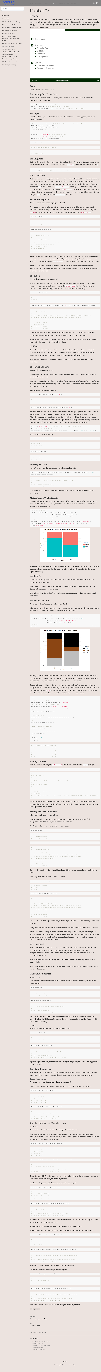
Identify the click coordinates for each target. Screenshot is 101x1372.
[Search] (94, 3)
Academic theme (66, 1364)
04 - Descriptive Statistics (9, 30)
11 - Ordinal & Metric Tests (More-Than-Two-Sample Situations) (12, 58)
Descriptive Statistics (39, 1349)
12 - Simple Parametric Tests (10, 62)
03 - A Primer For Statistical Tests (11, 27)
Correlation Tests (35, 1325)
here (52, 90)
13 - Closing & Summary (9, 65)
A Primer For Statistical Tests (41, 1341)
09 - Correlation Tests (8, 49)
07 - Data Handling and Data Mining (12, 43)
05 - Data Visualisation (8, 33)
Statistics (36, 1309)
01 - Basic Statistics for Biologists (12, 22)
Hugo (74, 1364)
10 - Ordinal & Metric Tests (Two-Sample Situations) (11, 53)
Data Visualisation (38, 1347)
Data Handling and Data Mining (38, 1319)
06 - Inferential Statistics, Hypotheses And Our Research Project (11, 38)
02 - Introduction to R (8, 25)
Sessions (5, 19)
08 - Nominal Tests (8, 46)
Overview (5, 15)
